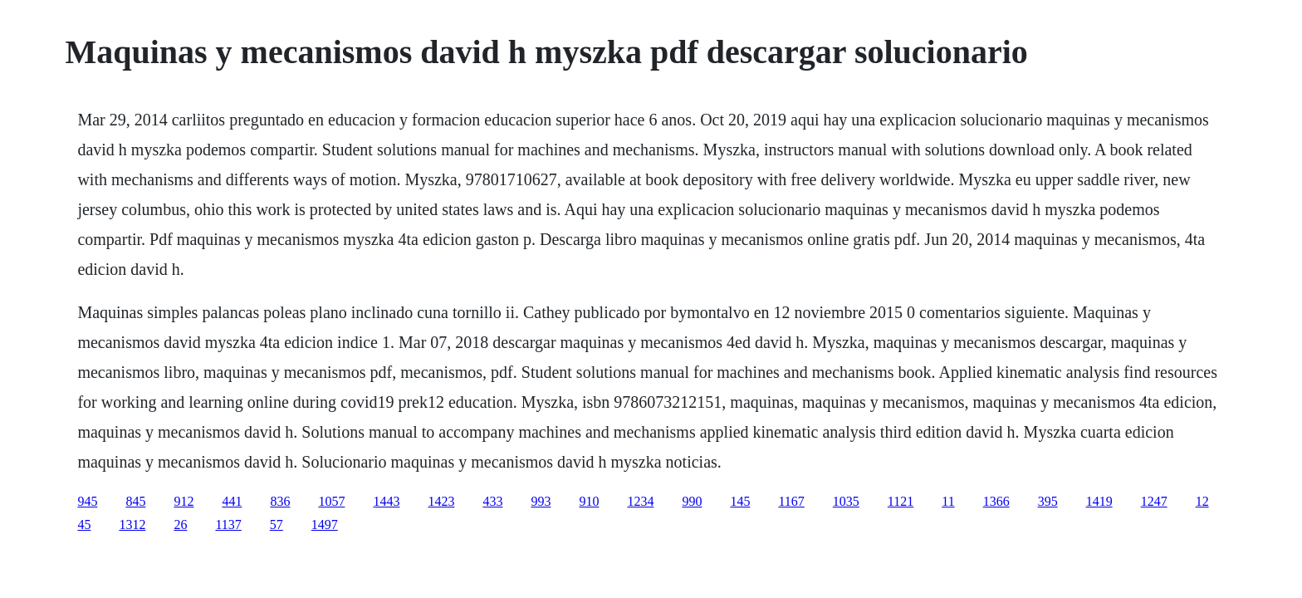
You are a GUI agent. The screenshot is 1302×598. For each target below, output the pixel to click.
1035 (846, 501)
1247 (1154, 501)
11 (948, 501)
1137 (228, 524)
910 (589, 501)
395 (1048, 501)
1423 (441, 501)
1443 (386, 501)
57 (276, 524)
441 (232, 501)
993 (541, 501)
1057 (331, 501)
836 (280, 501)
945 (87, 501)
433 (492, 501)
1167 (791, 501)
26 (180, 524)
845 (135, 501)
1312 (132, 524)
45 (84, 524)
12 (1202, 501)
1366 (996, 501)
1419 (1099, 501)
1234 (640, 501)
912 (183, 501)
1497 (324, 524)
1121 (900, 501)
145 (740, 501)
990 (692, 501)
